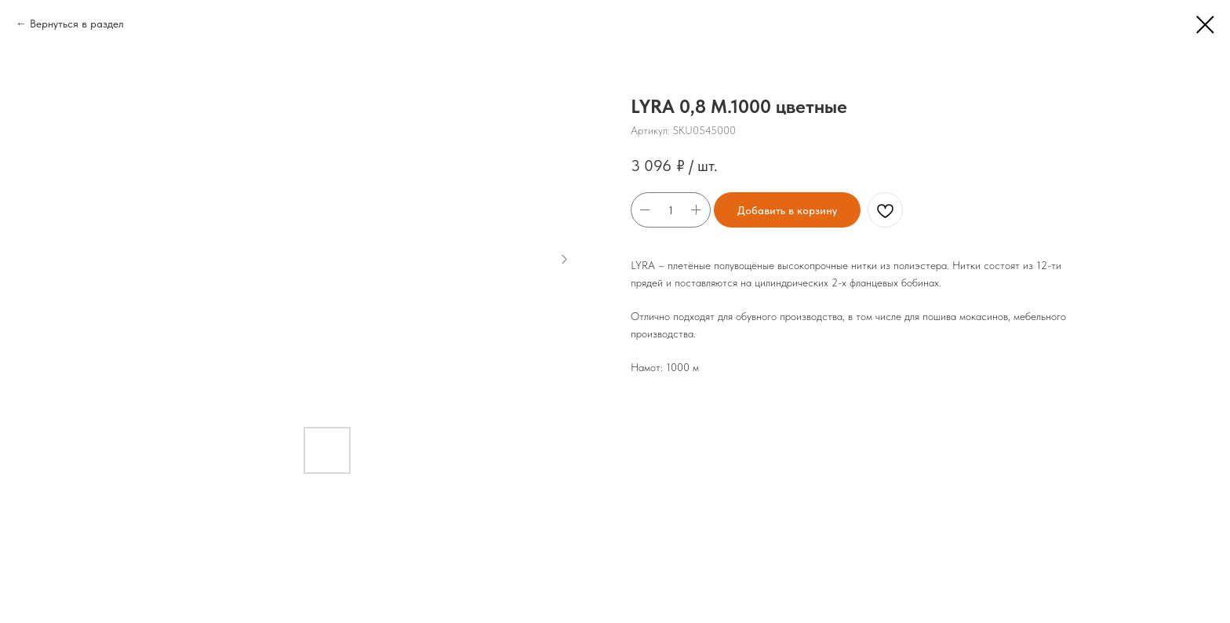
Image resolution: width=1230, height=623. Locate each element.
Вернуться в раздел (77, 23)
